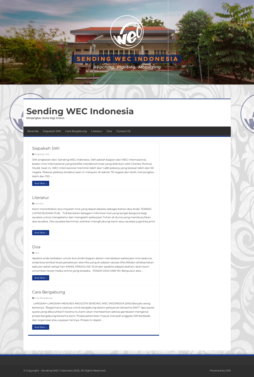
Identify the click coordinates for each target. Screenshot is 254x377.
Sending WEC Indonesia (80, 111)
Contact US (123, 131)
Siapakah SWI (52, 131)
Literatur (96, 131)
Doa (109, 131)
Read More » (41, 183)
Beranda (32, 131)
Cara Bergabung (76, 131)
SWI (228, 370)
